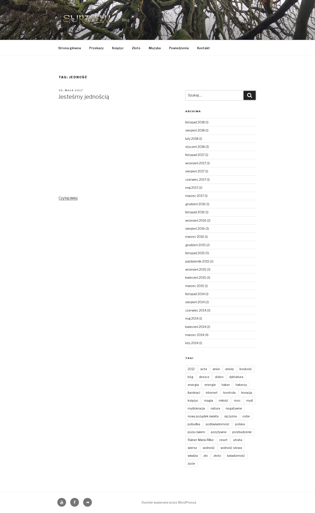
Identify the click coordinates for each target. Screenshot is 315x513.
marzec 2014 (194, 335)
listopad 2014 (195, 294)
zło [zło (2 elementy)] (205, 455)
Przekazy (96, 48)
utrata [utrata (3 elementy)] (237, 440)
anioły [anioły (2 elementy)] (229, 369)
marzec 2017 (194, 196)
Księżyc (118, 48)
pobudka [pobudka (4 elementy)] (194, 424)
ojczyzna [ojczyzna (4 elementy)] (230, 416)
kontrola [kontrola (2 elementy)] (229, 392)
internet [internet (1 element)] (212, 392)
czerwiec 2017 (195, 179)
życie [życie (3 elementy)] (191, 463)
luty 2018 (191, 138)
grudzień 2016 (195, 204)
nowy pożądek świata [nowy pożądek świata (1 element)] (203, 416)
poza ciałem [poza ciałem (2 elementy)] (196, 432)
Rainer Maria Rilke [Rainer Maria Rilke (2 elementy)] (201, 440)
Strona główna (69, 48)
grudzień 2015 (195, 245)
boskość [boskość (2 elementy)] (246, 369)
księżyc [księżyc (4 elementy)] (193, 400)
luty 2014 (191, 343)
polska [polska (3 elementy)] (240, 424)
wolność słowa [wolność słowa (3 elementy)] (231, 448)
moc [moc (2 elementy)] (237, 400)
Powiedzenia (179, 48)
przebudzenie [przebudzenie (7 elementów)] (242, 432)
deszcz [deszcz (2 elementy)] (204, 377)
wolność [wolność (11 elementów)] (209, 448)
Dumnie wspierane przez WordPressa (169, 502)
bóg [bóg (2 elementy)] (190, 377)
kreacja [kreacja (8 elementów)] (246, 392)
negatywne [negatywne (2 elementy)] (234, 408)
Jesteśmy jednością (83, 96)
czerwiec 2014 (195, 310)
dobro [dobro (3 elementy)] (219, 377)
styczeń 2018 (195, 147)
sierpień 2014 (195, 302)
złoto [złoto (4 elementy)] (217, 455)
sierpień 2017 (195, 171)
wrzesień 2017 (195, 163)
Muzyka (155, 48)
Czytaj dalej (68, 198)
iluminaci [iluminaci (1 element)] (194, 392)
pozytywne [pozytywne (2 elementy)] (219, 432)
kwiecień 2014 (195, 327)
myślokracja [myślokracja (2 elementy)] (196, 408)
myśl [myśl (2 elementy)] (249, 400)
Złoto (136, 48)
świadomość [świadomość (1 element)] (236, 455)
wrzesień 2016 (195, 220)
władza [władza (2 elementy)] (193, 455)
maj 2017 (191, 187)
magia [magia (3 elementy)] (208, 400)
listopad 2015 (195, 253)
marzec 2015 (194, 286)
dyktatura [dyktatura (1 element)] (236, 377)
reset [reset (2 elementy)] (223, 440)
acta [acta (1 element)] (203, 369)
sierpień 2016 (195, 228)
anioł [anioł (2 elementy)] (216, 369)
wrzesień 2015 (195, 269)
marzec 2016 (194, 236)
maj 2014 (191, 318)
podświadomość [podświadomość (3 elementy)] (217, 424)
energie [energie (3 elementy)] (210, 385)
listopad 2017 (195, 155)
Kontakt (203, 48)
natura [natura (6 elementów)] (215, 408)
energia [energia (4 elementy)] (193, 385)
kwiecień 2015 (195, 277)
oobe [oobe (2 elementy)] (246, 416)
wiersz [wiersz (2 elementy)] (192, 448)
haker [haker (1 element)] (226, 385)
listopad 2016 (195, 212)
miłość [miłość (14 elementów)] (223, 400)
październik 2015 (197, 261)
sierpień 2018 (195, 130)
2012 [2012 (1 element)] (191, 369)
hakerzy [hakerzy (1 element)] (241, 385)
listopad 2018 (195, 122)
